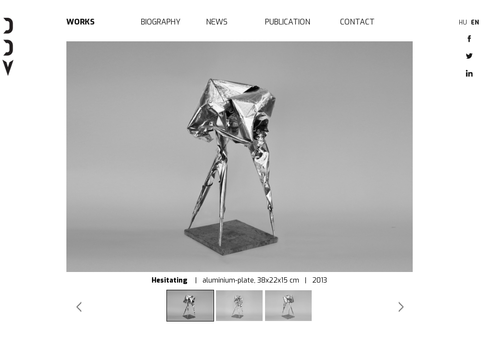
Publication (287, 22)
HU (463, 22)
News (217, 22)
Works (80, 22)
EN (475, 22)
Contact (357, 22)
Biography (160, 22)
